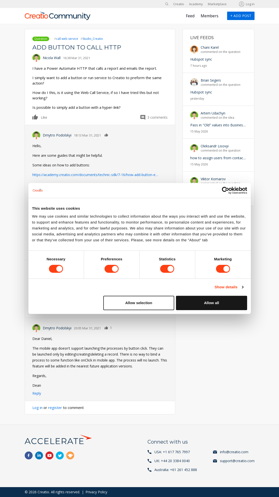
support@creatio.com (237, 460)
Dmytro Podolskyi (57, 135)
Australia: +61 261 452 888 (175, 469)
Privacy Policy (96, 492)
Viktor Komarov (213, 179)
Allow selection (138, 303)
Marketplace (217, 4)
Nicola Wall (52, 57)
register (55, 407)
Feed (190, 16)
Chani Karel (210, 47)
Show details (226, 287)
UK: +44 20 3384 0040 (172, 460)
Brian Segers (211, 80)
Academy (196, 4)
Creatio (178, 4)
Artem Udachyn (213, 113)
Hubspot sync (201, 59)
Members (209, 16)
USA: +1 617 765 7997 (172, 452)
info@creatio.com (234, 452)
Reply (36, 393)
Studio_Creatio (93, 39)
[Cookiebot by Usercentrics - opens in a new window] (225, 190)
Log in (250, 4)
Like (35, 116)
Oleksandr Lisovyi (215, 146)
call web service (67, 39)
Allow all (211, 303)
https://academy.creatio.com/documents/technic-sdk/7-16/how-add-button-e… (95, 174)
